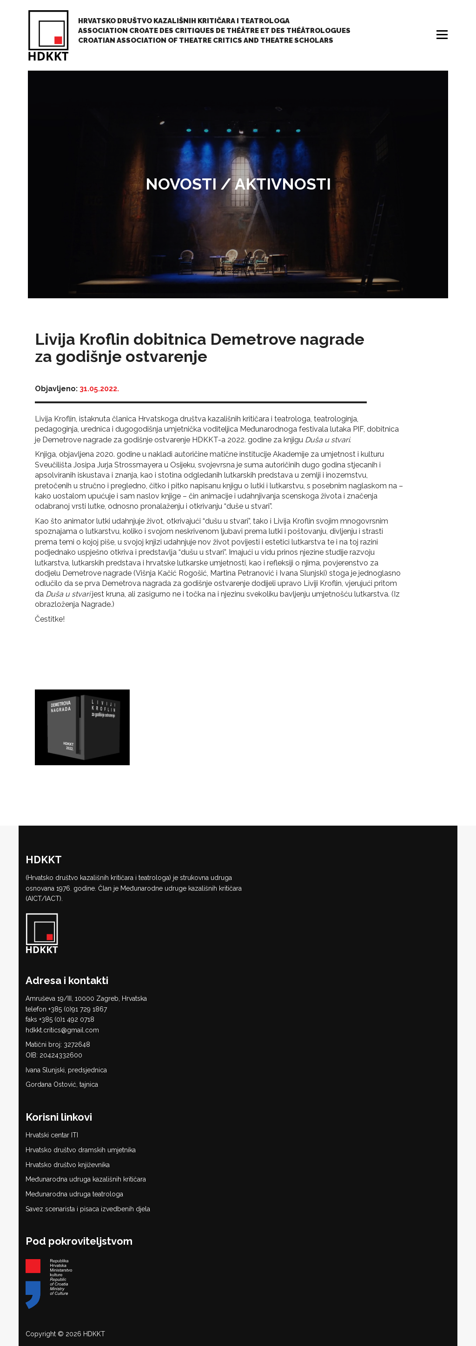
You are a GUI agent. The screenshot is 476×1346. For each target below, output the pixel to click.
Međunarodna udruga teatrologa (74, 1194)
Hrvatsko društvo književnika (68, 1165)
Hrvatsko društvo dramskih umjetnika (81, 1150)
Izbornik (443, 34)
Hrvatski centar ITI (52, 1135)
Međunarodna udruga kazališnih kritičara (86, 1179)
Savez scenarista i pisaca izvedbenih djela (88, 1209)
